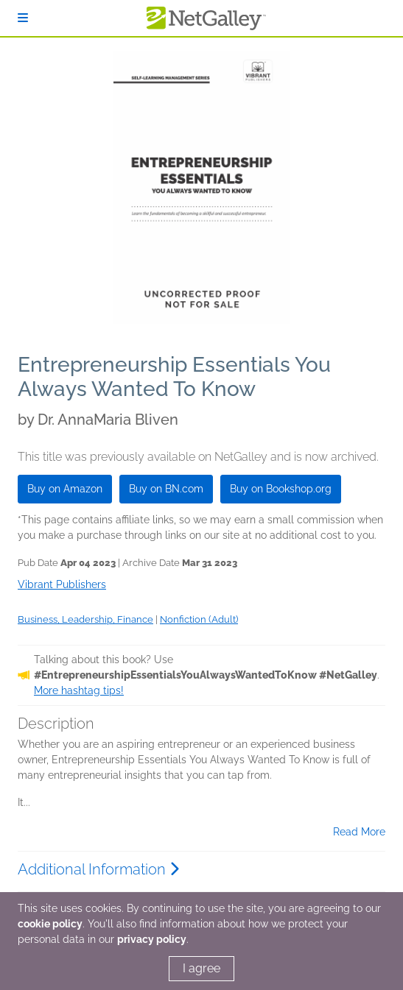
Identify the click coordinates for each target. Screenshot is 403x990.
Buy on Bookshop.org (281, 489)
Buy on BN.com (166, 489)
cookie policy (50, 924)
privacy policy (151, 939)
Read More (359, 832)
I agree (201, 968)
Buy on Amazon (64, 489)
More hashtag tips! (79, 690)
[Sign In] (23, 18)
